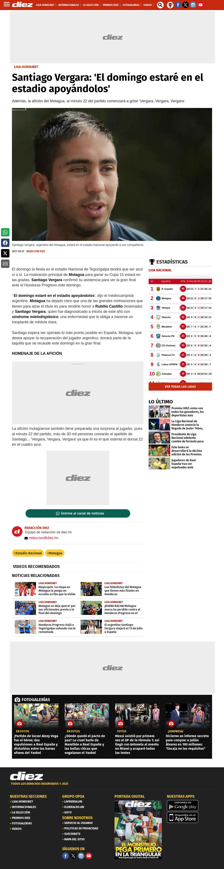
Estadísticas (172, 262)
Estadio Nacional (29, 553)
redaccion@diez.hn (41, 537)
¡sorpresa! (175, 731)
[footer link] (112, 786)
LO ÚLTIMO (161, 401)
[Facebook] (65, 855)
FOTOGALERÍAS (36, 699)
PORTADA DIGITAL (130, 796)
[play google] (190, 805)
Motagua (55, 553)
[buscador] (160, 5)
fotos (121, 731)
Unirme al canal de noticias (82, 513)
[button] (5, 232)
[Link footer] (26, 776)
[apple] (190, 817)
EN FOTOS (22, 731)
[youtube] (88, 855)
